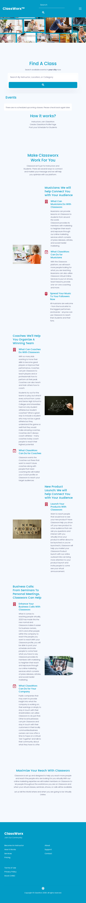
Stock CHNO (9, 875)
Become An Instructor (14, 845)
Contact (48, 853)
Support (48, 849)
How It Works (10, 849)
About (47, 845)
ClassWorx (13, 833)
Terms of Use (10, 868)
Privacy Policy (10, 871)
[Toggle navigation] (80, 8)
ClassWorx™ (14, 8)
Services (8, 853)
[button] (6, 26)
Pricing (7, 857)
